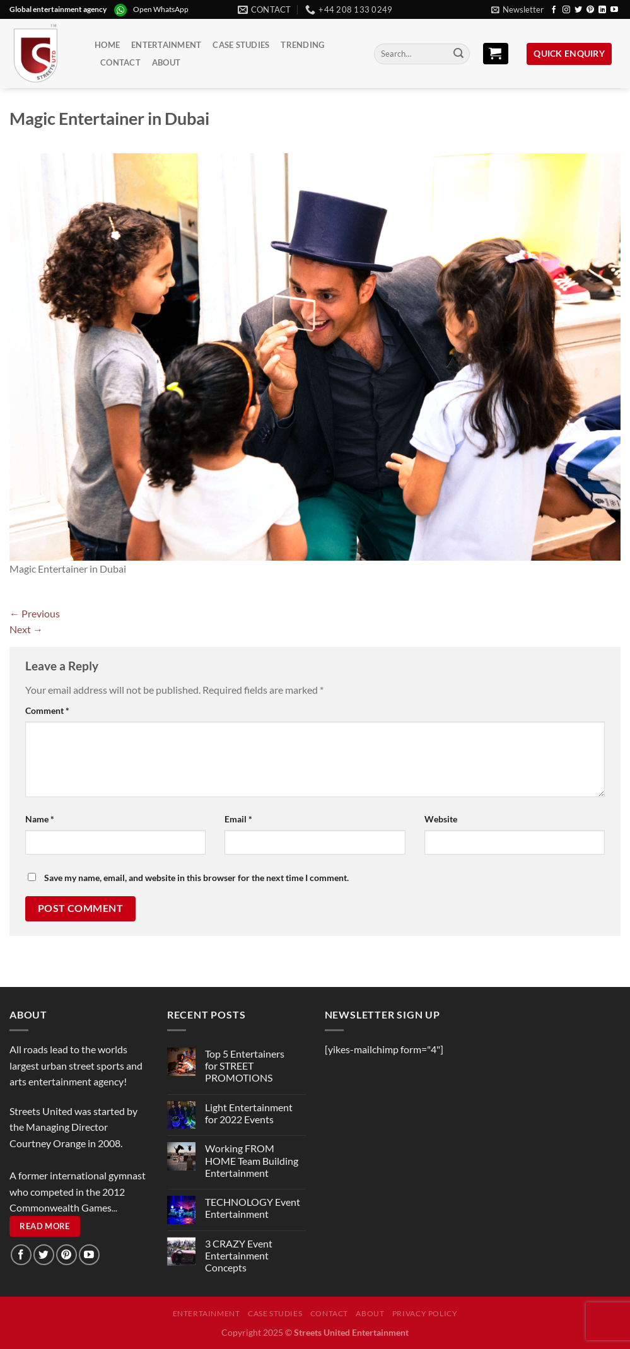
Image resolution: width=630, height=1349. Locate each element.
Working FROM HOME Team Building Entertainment (251, 1160)
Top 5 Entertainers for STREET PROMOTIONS (244, 1065)
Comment (47, 710)
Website (440, 819)
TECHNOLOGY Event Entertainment (252, 1208)
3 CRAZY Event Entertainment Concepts (238, 1255)
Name (39, 819)
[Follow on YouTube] (614, 10)
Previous (34, 613)
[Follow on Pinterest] (590, 10)
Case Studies (241, 45)
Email (238, 819)
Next (26, 629)
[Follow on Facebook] (553, 10)
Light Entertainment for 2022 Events (249, 1113)
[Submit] (458, 54)
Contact (120, 62)
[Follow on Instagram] (566, 10)
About (166, 62)
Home (107, 45)
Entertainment (166, 45)
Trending (302, 45)
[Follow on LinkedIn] (602, 10)
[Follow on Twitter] (578, 10)
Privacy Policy (425, 1313)
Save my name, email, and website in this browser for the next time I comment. (196, 877)
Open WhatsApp (161, 9)
